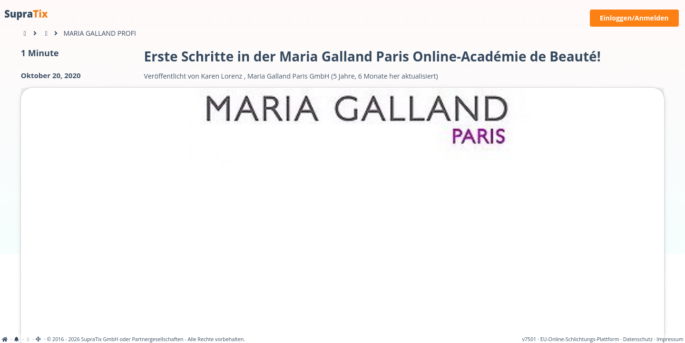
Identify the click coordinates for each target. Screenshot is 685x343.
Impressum (669, 339)
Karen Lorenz (221, 76)
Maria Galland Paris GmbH (288, 76)
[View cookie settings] (28, 339)
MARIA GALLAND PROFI (99, 33)
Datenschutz (638, 339)
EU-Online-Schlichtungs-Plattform (579, 339)
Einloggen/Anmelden (634, 17)
